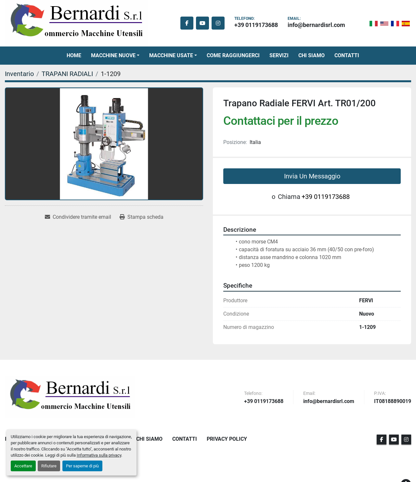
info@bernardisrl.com (316, 24)
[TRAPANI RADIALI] (67, 74)
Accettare (23, 465)
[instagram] (218, 23)
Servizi (279, 55)
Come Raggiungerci (233, 55)
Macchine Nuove (113, 55)
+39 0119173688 (256, 24)
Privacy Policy (227, 439)
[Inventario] (19, 74)
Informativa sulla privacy (99, 455)
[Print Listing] (141, 217)
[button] (115, 55)
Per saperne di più (82, 465)
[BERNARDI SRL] (70, 397)
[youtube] (202, 23)
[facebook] (186, 23)
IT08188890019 (392, 401)
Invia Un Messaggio (312, 176)
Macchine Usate (171, 55)
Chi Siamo (311, 55)
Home (74, 55)
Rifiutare (49, 465)
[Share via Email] (78, 217)
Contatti (346, 55)
